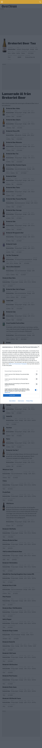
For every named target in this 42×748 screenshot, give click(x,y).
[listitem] (21, 371)
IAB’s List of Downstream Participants (18, 363)
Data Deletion (12, 400)
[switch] (36, 374)
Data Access (21, 400)
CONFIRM (12, 395)
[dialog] (21, 374)
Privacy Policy (29, 400)
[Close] (39, 347)
